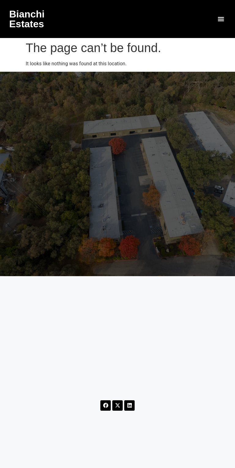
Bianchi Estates (27, 19)
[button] (221, 19)
